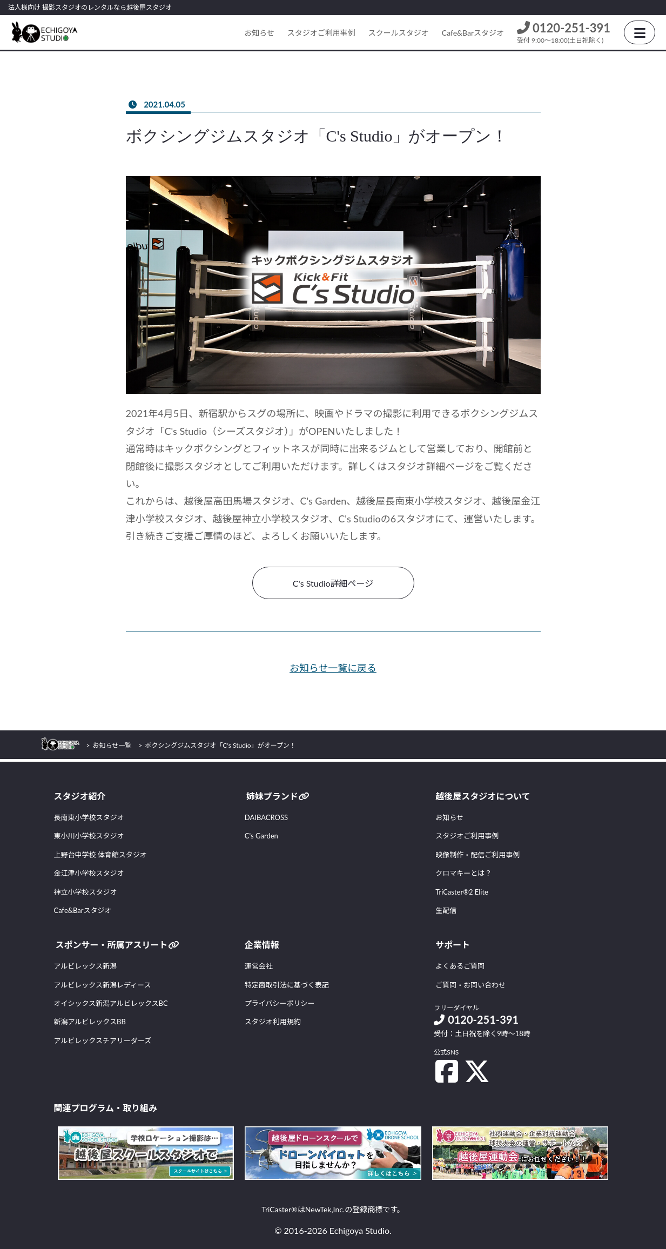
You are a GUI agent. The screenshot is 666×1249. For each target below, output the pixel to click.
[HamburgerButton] (639, 32)
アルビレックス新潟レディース (102, 985)
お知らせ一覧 (112, 745)
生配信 (445, 910)
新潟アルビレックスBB (90, 1021)
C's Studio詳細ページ (333, 583)
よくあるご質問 (460, 966)
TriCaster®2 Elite (461, 892)
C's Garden (261, 835)
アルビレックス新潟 (85, 966)
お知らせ (259, 32)
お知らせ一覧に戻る (333, 668)
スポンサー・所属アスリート (117, 944)
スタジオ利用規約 (273, 1021)
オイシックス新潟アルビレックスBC (111, 1003)
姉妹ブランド (277, 796)
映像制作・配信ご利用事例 (477, 854)
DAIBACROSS (266, 817)
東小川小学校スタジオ (89, 835)
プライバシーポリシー (280, 1003)
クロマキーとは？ (463, 873)
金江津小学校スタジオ (89, 873)
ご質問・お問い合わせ (470, 985)
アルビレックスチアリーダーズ (103, 1040)
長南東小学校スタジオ (89, 817)
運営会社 (259, 966)
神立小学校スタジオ (85, 892)
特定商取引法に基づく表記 (287, 985)
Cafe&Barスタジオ (473, 32)
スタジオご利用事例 (321, 32)
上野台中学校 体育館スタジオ (100, 854)
